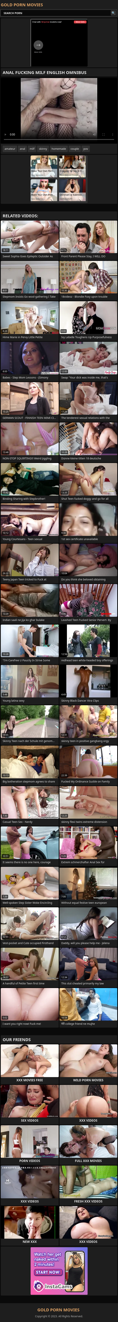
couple (74, 149)
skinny (43, 149)
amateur (10, 149)
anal (22, 149)
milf (32, 149)
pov (85, 149)
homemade (59, 149)
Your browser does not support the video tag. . (59, 111)
